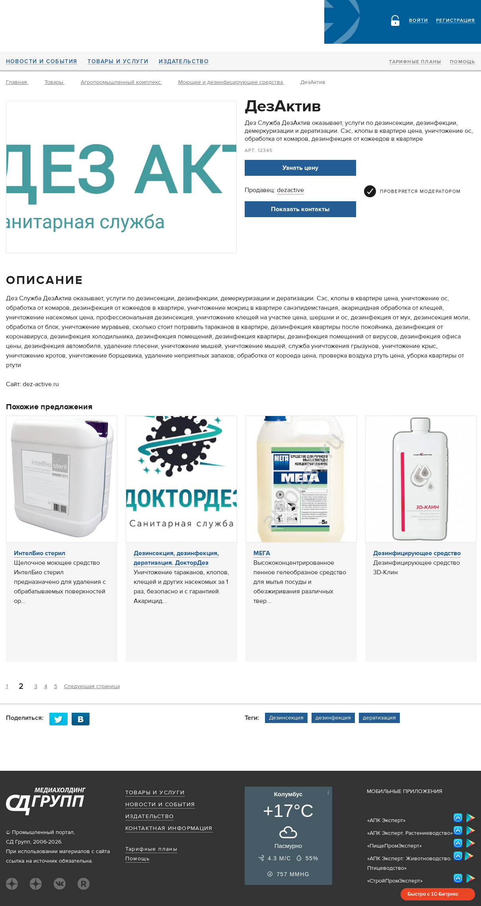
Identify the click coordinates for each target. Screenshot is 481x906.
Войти (418, 20)
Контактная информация (169, 828)
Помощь (462, 62)
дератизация (379, 717)
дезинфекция (333, 717)
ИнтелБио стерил (39, 553)
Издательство (184, 61)
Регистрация (455, 20)
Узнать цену (300, 168)
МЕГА (261, 553)
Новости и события (42, 61)
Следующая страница (92, 686)
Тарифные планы (415, 62)
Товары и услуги (118, 61)
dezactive (290, 190)
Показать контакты (300, 209)
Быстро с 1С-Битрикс (432, 894)
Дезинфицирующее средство (417, 553)
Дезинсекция (286, 717)
